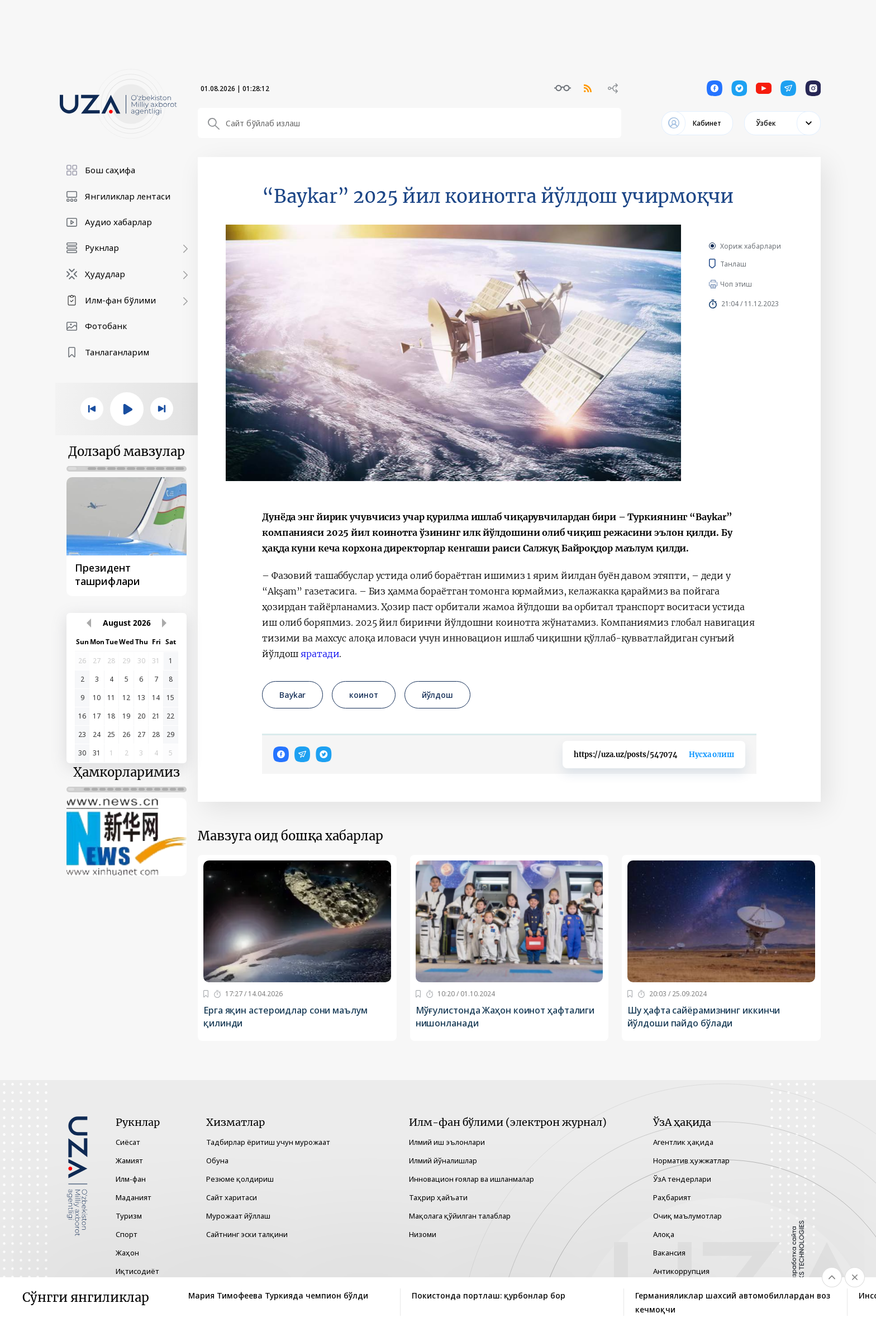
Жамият (129, 1160)
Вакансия (669, 1253)
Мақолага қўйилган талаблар (460, 1216)
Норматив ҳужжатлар (691, 1160)
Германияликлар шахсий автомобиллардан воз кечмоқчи (732, 1302)
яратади (320, 653)
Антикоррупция (681, 1271)
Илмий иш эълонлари (447, 1142)
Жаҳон (127, 1253)
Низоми (422, 1234)
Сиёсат (128, 1142)
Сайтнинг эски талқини (247, 1234)
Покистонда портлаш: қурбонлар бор (488, 1295)
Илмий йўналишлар (443, 1160)
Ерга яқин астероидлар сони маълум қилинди (285, 1016)
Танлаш (750, 264)
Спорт (126, 1234)
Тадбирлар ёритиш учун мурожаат (268, 1142)
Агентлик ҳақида (683, 1142)
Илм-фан (131, 1179)
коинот (363, 694)
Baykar (292, 694)
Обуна (217, 1160)
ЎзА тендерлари (682, 1179)
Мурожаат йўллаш (238, 1216)
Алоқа (663, 1234)
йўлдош (437, 694)
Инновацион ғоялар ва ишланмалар (471, 1179)
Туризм (129, 1216)
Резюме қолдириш (240, 1179)
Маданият (133, 1197)
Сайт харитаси (231, 1197)
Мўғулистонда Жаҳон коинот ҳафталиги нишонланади (505, 1016)
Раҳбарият (672, 1197)
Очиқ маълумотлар (687, 1216)
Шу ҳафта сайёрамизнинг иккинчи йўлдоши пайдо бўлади (703, 1016)
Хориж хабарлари (750, 246)
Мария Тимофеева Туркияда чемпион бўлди (278, 1295)
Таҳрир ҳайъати (438, 1197)
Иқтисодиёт (137, 1271)
